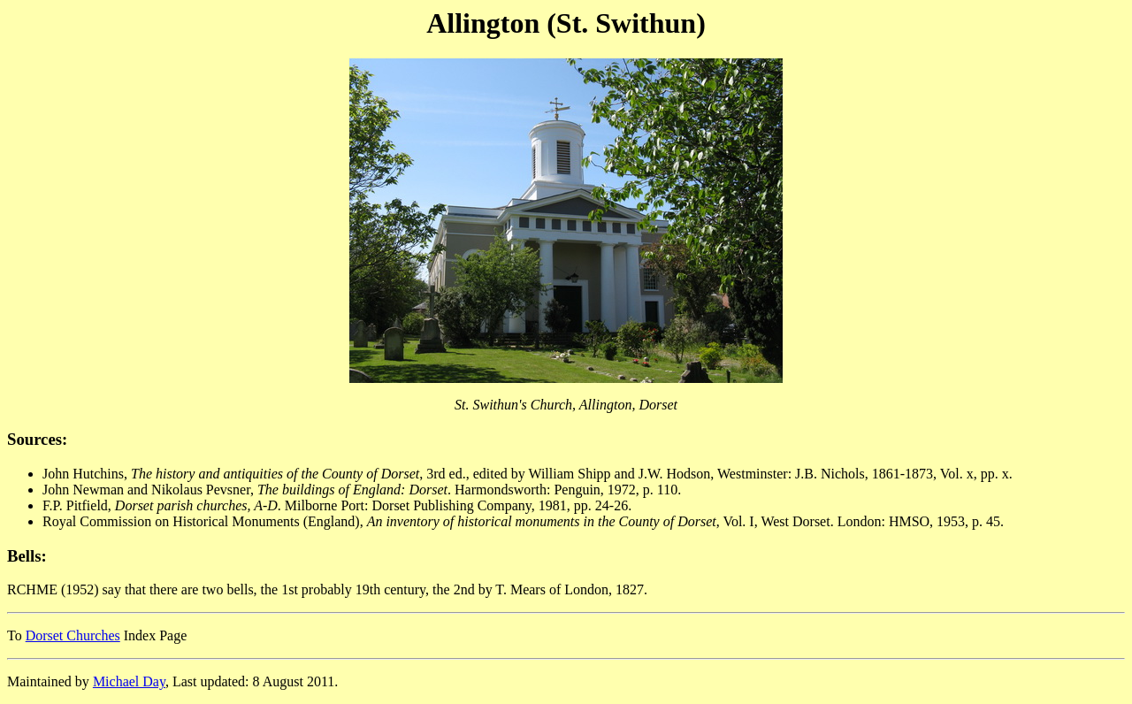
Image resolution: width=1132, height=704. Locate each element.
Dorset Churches (73, 635)
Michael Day (129, 681)
